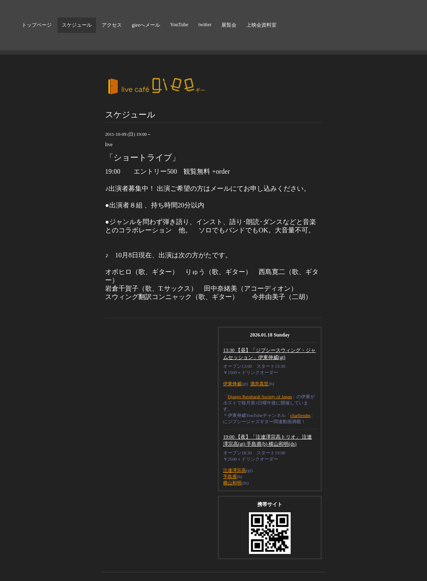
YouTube (179, 24)
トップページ (37, 25)
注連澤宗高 (234, 470)
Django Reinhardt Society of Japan (260, 396)
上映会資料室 (261, 25)
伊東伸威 (232, 383)
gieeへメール (146, 25)
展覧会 (228, 25)
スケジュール (77, 25)
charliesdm (300, 415)
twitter (204, 24)
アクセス (112, 25)
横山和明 (232, 482)
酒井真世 (259, 383)
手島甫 (230, 476)
